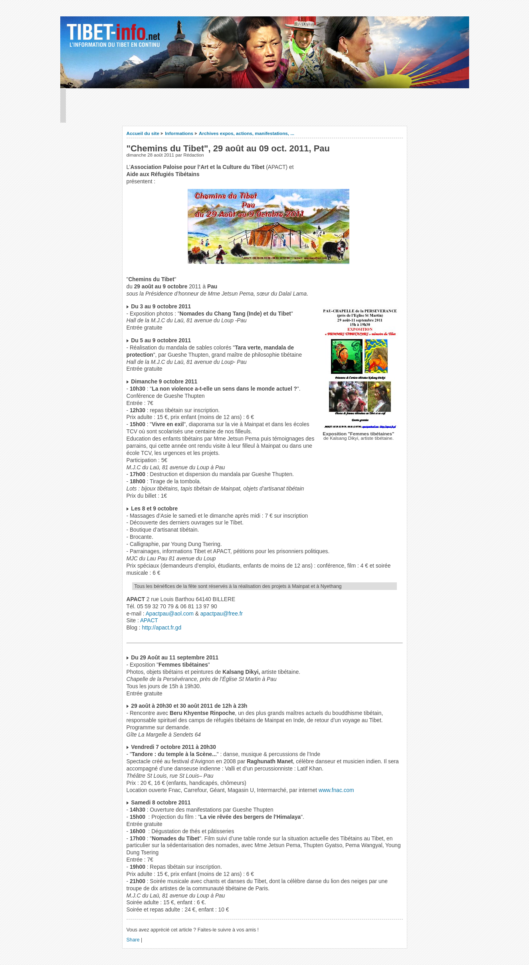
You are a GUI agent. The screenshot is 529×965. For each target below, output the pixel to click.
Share (133, 940)
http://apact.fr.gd (161, 628)
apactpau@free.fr (221, 614)
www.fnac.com (336, 790)
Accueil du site (143, 133)
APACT (149, 620)
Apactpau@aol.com (170, 614)
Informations (179, 133)
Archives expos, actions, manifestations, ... (246, 133)
